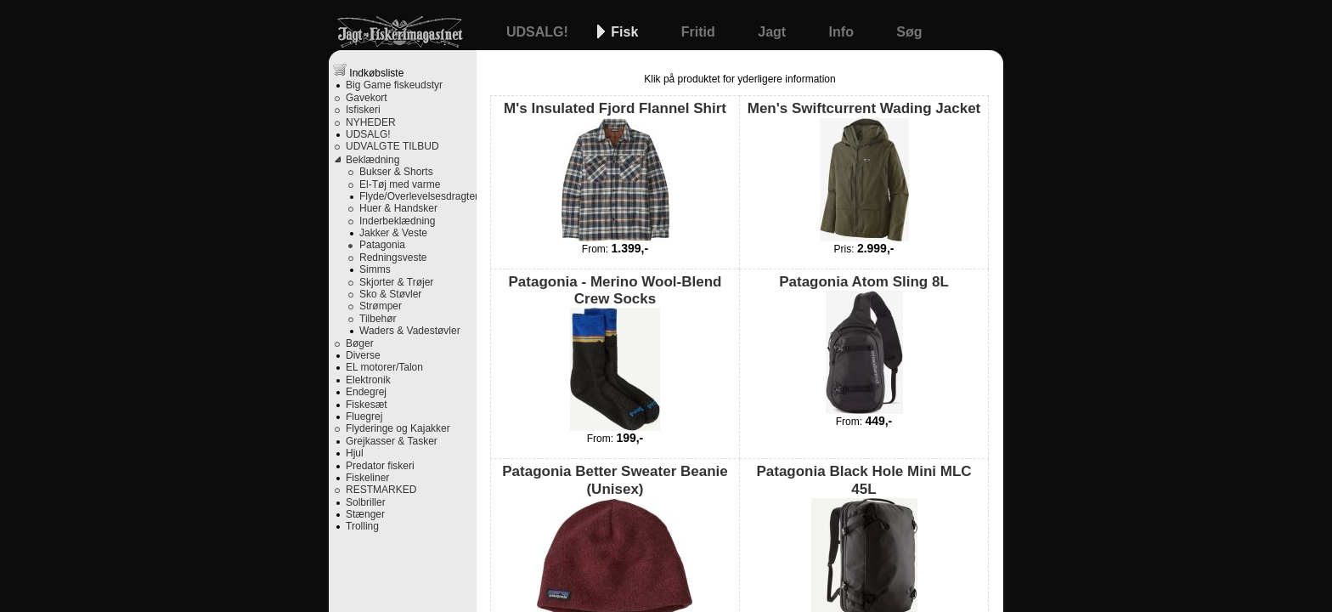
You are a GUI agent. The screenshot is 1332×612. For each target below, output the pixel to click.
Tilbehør (378, 319)
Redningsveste (392, 258)
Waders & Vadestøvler (409, 331)
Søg (909, 32)
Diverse (363, 355)
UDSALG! (539, 32)
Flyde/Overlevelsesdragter (418, 196)
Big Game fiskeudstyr (394, 85)
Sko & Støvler (390, 294)
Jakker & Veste (393, 233)
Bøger (360, 343)
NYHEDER (371, 122)
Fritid (700, 32)
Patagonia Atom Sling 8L (864, 344)
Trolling (362, 526)
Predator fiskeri (380, 466)
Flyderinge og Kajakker (398, 428)
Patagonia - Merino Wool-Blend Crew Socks (615, 353)
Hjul (355, 453)
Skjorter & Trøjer (396, 282)
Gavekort (366, 98)
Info (843, 32)
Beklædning (372, 160)
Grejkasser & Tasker (391, 441)
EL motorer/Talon (384, 367)
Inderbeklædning (397, 221)
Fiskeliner (367, 478)
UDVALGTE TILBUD (392, 146)
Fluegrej (364, 416)
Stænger (365, 514)
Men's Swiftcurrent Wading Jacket (864, 170)
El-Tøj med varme (399, 184)
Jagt (773, 32)
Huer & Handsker (398, 208)
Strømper (380, 306)
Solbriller (366, 502)
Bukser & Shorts (396, 172)
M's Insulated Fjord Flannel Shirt (615, 170)
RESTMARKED (381, 490)
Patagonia (382, 245)
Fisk (626, 32)
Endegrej (366, 392)
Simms (375, 269)
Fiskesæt (366, 405)
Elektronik (368, 380)
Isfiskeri (363, 110)
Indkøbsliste (368, 71)
